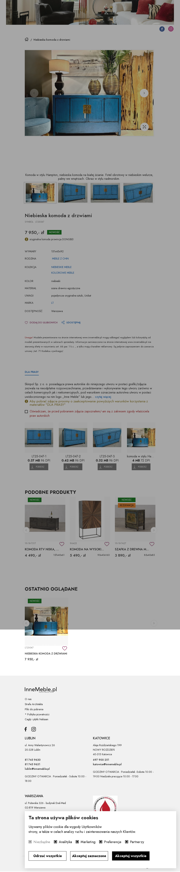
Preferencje (112, 841)
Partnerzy (137, 841)
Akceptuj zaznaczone (89, 855)
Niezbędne (42, 841)
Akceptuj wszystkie (130, 855)
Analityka (65, 841)
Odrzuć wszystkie (47, 855)
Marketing (88, 841)
